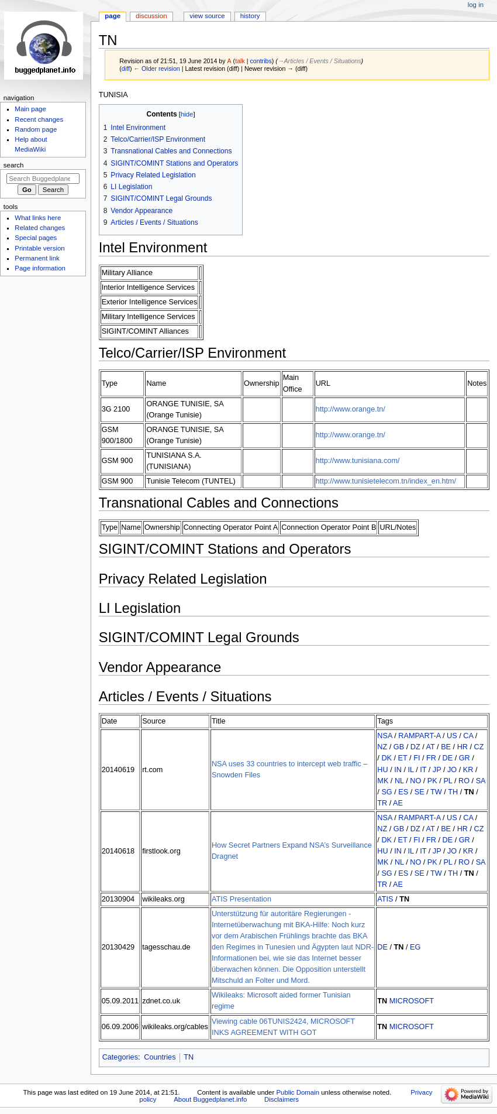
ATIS (385, 899)
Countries (159, 1057)
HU (382, 770)
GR (464, 758)
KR (468, 770)
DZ (415, 747)
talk (240, 60)
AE (398, 803)
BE (446, 747)
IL (410, 770)
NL (399, 781)
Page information (40, 268)
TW (436, 792)
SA (480, 781)
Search (14, 165)
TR (382, 803)
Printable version (39, 248)
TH (453, 792)
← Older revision (156, 68)
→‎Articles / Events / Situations (319, 60)
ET (403, 758)
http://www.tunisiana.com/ (358, 461)
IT (423, 770)
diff (126, 68)
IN (398, 770)
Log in (476, 4)
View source (207, 15)
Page (112, 15)
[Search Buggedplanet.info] (43, 178)
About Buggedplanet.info (210, 1099)
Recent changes (39, 119)
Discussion (151, 15)
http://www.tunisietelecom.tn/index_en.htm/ (386, 481)
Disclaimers (281, 1099)
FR (431, 758)
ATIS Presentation (241, 899)
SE (419, 792)
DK (386, 758)
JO (452, 770)
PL (447, 781)
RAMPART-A (419, 736)
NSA (384, 736)
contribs (260, 60)
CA (468, 736)
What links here (38, 217)
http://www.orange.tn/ (350, 409)
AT (430, 747)
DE (448, 758)
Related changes (40, 227)
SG (386, 792)
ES (403, 792)
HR (462, 747)
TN (469, 792)
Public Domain (297, 1092)
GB (399, 747)
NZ (382, 747)
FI (416, 758)
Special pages (36, 237)
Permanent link (37, 258)
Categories (120, 1057)
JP (437, 770)
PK (432, 781)
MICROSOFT (411, 1001)
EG (415, 947)
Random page (36, 129)
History (250, 15)
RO (464, 781)
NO (415, 781)
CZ (479, 747)
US (452, 736)
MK (382, 781)
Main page (30, 108)
